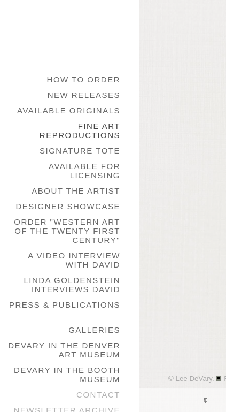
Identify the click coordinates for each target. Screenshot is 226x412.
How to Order (83, 79)
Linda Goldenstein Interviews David (72, 285)
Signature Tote (80, 150)
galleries (94, 329)
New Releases (84, 95)
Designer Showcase (67, 206)
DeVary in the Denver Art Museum (64, 350)
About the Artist (76, 190)
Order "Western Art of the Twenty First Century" (67, 231)
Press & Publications (64, 304)
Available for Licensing (84, 171)
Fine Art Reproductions (80, 130)
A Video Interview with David (74, 260)
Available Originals (68, 110)
